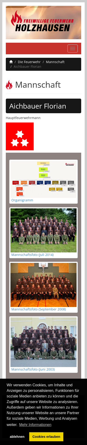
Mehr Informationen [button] (35, 425)
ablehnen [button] (17, 437)
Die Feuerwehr (29, 62)
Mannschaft (55, 62)
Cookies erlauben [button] (46, 437)
